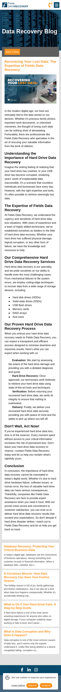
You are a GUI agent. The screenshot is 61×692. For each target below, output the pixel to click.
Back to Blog (12, 51)
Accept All (46, 685)
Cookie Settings (18, 685)
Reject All (32, 685)
